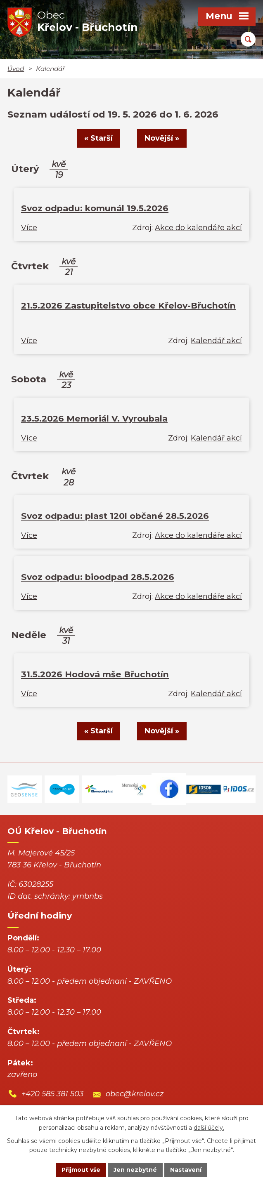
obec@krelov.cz (134, 1093)
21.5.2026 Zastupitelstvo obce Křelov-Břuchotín (128, 305)
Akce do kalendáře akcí (198, 227)
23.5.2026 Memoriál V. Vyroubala (94, 418)
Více (29, 227)
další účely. (209, 1127)
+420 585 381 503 (52, 1093)
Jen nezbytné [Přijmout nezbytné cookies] (135, 1169)
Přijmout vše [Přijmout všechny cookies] (81, 1169)
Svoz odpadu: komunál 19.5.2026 (94, 208)
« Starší (98, 138)
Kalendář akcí (216, 340)
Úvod (15, 69)
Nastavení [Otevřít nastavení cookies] (185, 1169)
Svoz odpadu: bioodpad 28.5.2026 (97, 577)
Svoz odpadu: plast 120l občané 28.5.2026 (115, 516)
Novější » (162, 138)
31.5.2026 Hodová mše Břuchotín (95, 674)
